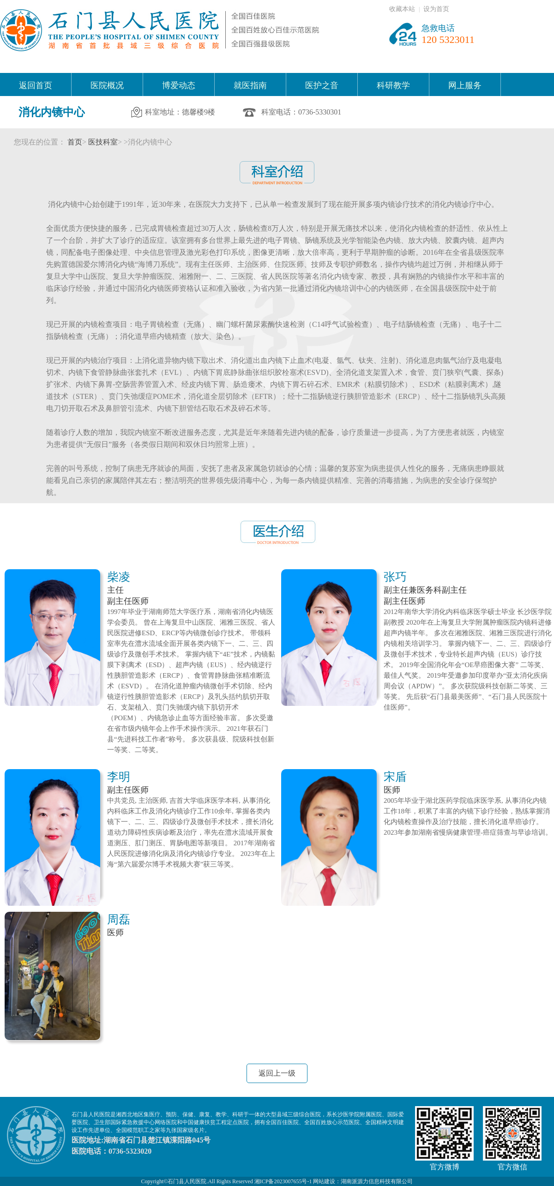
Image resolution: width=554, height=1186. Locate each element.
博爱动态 (178, 85)
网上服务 (465, 85)
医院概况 (107, 85)
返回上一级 (277, 1073)
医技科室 (103, 142)
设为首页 (436, 9)
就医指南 (250, 85)
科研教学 (393, 85)
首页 (74, 142)
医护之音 (321, 85)
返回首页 (35, 85)
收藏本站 (402, 9)
